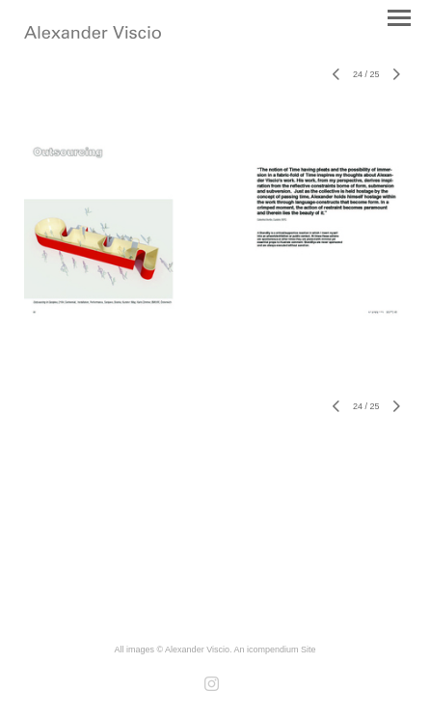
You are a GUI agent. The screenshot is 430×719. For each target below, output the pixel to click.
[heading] (92, 35)
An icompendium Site (274, 649)
